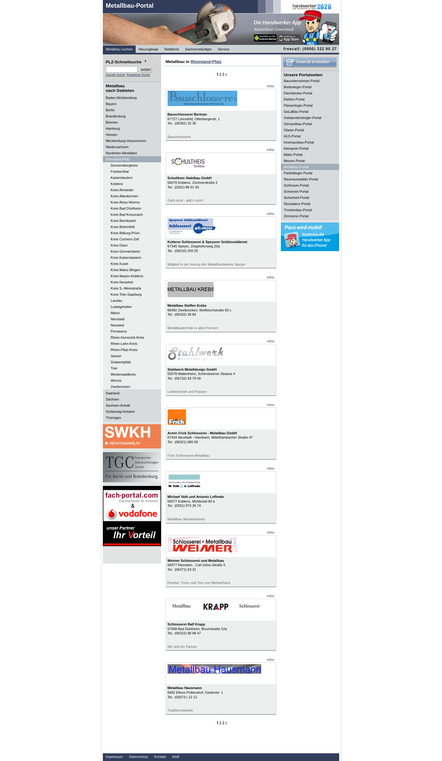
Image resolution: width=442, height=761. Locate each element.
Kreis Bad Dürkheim (126, 208)
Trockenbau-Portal (298, 210)
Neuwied (117, 325)
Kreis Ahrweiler (122, 190)
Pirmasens (119, 331)
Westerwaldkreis (123, 374)
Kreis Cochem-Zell (125, 239)
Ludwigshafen (121, 307)
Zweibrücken (120, 386)
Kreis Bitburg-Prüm (125, 233)
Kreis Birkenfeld (123, 227)
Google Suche (115, 75)
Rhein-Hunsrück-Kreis (127, 337)
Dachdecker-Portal (298, 93)
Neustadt (118, 319)
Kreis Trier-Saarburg (126, 294)
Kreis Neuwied (122, 282)
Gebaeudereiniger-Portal (303, 118)
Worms (116, 380)
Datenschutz (138, 757)
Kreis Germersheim (125, 251)
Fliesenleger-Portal (298, 105)
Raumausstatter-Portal (301, 179)
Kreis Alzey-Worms (125, 202)
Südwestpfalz (121, 362)
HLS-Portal (292, 136)
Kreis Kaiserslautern (126, 257)
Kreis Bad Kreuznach (127, 214)
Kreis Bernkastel (123, 221)
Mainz (115, 313)
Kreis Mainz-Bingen (126, 270)
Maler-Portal (293, 154)
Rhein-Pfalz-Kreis (124, 350)
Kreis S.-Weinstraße (126, 288)
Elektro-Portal (294, 99)
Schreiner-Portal (296, 191)
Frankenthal (120, 171)
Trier (114, 368)
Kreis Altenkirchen (124, 196)
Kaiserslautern (122, 177)
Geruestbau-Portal (298, 124)
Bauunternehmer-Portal (302, 81)
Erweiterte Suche (138, 75)
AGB (175, 757)
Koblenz (117, 184)
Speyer (116, 356)
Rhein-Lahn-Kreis (124, 343)
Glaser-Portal (294, 130)
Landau (116, 300)
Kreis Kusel (119, 264)
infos (270, 86)
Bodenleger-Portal (298, 87)
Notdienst (172, 49)
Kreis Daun (119, 245)
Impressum (114, 757)
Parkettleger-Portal (298, 173)
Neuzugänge (148, 49)
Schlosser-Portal (296, 185)
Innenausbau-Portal (299, 142)
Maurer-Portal (294, 161)
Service (223, 49)
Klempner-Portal (296, 148)
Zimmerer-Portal (296, 216)
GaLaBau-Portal (296, 111)
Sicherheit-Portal (296, 197)
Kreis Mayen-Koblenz (127, 276)
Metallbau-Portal (130, 5)
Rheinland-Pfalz (206, 61)
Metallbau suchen (119, 49)
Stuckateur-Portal (297, 204)
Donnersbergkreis (124, 165)
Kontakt (160, 757)
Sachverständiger (198, 49)
